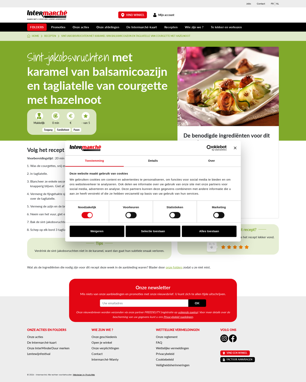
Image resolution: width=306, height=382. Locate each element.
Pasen (77, 129)
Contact (261, 3)
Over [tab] (211, 160)
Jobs (248, 3)
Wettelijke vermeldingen (172, 348)
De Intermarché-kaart (141, 27)
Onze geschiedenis (104, 336)
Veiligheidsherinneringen (172, 365)
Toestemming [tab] (94, 160)
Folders (37, 27)
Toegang (48, 129)
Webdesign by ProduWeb (84, 375)
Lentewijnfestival (38, 353)
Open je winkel (102, 342)
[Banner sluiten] (235, 147)
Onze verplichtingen (105, 348)
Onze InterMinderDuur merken (48, 348)
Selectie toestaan (153, 231)
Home (33, 36)
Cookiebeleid (165, 359)
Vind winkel (133, 15)
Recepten (171, 27)
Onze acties (81, 27)
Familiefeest (63, 129)
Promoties (58, 27)
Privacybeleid (165, 353)
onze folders (174, 267)
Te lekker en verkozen (226, 27)
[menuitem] (272, 3)
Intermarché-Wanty (105, 359)
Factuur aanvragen (237, 359)
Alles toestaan (209, 231)
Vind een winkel (235, 353)
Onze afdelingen (107, 27)
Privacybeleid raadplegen (178, 317)
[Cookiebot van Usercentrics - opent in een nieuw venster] (209, 148)
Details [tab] (153, 160)
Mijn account (163, 15)
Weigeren (96, 231)
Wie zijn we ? (194, 27)
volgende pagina (187, 312)
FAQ (159, 342)
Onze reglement (167, 336)
